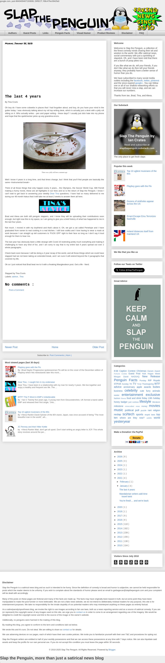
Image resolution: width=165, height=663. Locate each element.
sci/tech (129, 414)
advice (15, 276)
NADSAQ (136, 377)
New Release (151, 376)
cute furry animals (150, 391)
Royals (156, 380)
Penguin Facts (62, 33)
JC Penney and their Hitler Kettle (32, 427)
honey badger (121, 402)
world (157, 417)
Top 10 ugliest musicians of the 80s (33, 412)
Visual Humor (84, 33)
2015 (120, 524)
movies (154, 406)
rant (150, 410)
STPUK (118, 384)
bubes (156, 386)
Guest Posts (29, 33)
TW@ (139, 384)
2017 (120, 515)
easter (118, 395)
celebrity (132, 390)
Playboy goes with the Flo (29, 367)
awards (148, 387)
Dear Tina (54, 193)
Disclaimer (127, 33)
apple (140, 387)
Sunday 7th (127, 384)
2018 (120, 511)
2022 (120, 473)
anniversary (130, 387)
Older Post (98, 347)
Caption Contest (128, 371)
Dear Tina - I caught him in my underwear (36, 382)
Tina (22, 276)
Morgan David (122, 377)
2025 (120, 461)
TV (135, 383)
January (124, 486)
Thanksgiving (148, 384)
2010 (120, 545)
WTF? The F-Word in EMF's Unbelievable (36, 397)
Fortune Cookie (121, 374)
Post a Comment (16, 290)
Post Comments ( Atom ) (61, 355)
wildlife (150, 418)
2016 (120, 520)
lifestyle (145, 401)
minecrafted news (133, 406)
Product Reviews (106, 33)
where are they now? (133, 418)
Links (45, 33)
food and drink (134, 398)
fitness (124, 398)
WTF (157, 383)
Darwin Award (153, 371)
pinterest (155, 80)
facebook (138, 80)
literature (156, 402)
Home (55, 347)
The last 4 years (127, 489)
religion (156, 410)
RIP (150, 380)
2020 (120, 507)
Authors (12, 33)
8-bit (116, 371)
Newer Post (11, 347)
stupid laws (150, 415)
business (119, 391)
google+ (139, 83)
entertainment (134, 395)
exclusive (153, 395)
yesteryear (122, 421)
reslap (118, 414)
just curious (133, 402)
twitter (147, 80)
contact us (80, 612)
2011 (120, 541)
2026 (120, 456)
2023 (120, 469)
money (145, 406)
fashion (117, 398)
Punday (144, 380)
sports (140, 414)
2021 (120, 478)
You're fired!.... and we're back (133, 500)
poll (138, 410)
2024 (120, 465)
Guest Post (135, 373)
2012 (120, 537)
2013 (120, 532)
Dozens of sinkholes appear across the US (140, 202)
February (124, 481)
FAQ (141, 33)
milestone (119, 406)
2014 (120, 528)
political (130, 410)
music (119, 410)
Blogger (111, 650)
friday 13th (147, 398)
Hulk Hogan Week (151, 374)
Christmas (142, 371)
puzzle (144, 410)
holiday (156, 398)
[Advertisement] (54, 71)
